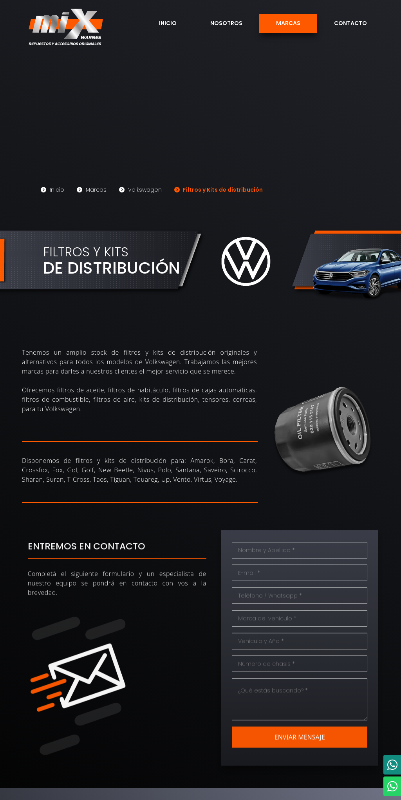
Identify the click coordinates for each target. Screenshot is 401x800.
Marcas (288, 23)
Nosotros (226, 23)
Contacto (350, 23)
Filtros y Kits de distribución (218, 189)
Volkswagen (140, 189)
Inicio (168, 23)
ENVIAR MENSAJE (300, 750)
